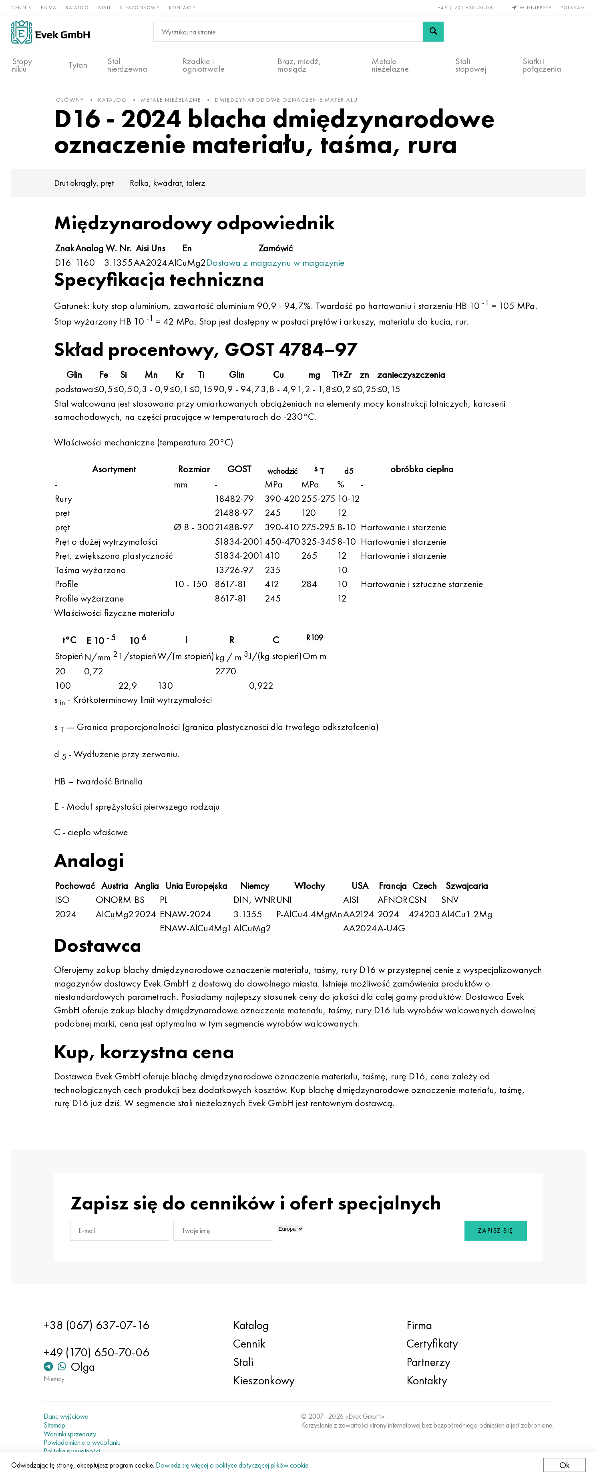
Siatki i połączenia (542, 64)
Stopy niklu (22, 64)
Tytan (77, 64)
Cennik (22, 7)
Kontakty (183, 7)
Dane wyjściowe (70, 1416)
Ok (564, 1465)
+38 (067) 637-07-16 (101, 1325)
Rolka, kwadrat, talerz (174, 187)
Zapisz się (489, 1235)
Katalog (78, 7)
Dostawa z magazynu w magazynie (282, 266)
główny (76, 103)
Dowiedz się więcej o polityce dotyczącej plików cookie (233, 1465)
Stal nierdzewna (127, 64)
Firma (49, 7)
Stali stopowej (470, 64)
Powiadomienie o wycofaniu (86, 1442)
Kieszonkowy (141, 7)
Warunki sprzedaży (74, 1434)
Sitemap (59, 1425)
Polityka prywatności (76, 1451)
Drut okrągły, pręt (90, 187)
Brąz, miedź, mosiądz (299, 64)
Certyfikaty (430, 1343)
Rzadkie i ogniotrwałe (204, 64)
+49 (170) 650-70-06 (464, 7)
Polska (572, 7)
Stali (105, 7)
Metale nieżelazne (390, 64)
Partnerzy (426, 1362)
